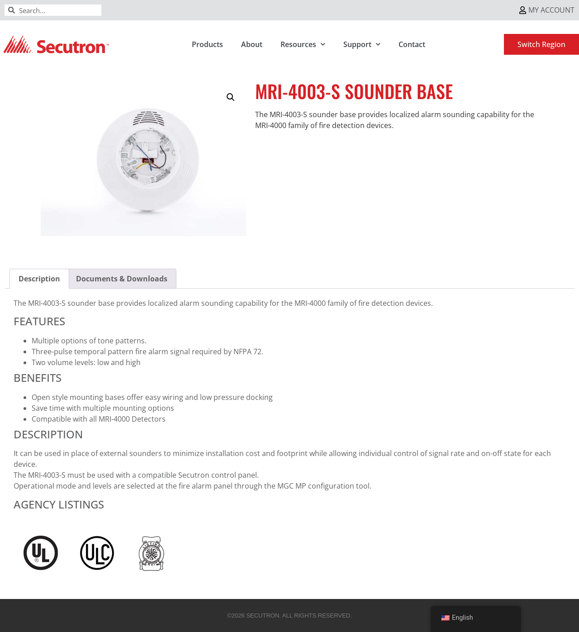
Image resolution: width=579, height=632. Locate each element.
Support (361, 44)
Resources (302, 44)
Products (207, 44)
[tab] (39, 279)
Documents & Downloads (121, 279)
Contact (412, 44)
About (251, 44)
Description (39, 279)
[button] (231, 97)
